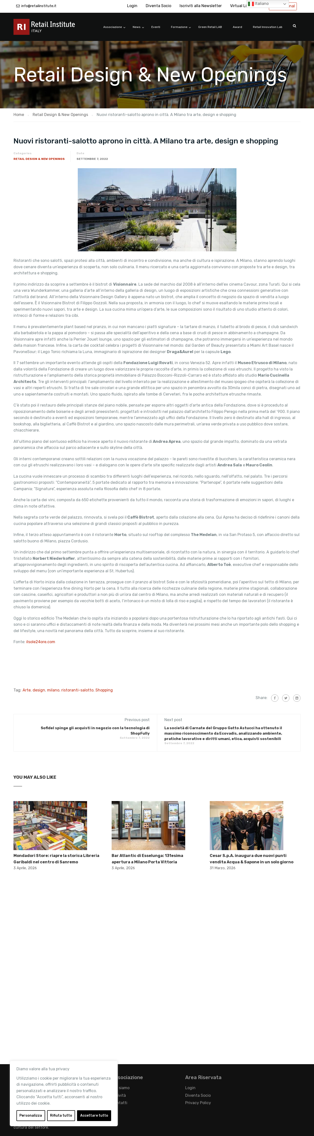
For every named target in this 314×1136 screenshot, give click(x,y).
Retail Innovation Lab (267, 27)
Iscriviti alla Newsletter (201, 5)
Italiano (258, 4)
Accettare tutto (94, 1115)
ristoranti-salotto (77, 690)
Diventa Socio (158, 5)
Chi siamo (121, 1087)
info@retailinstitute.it (38, 6)
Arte (27, 690)
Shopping (104, 690)
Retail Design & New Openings (39, 159)
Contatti (119, 1102)
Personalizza (30, 1115)
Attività (119, 1095)
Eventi (155, 27)
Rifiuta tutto (61, 1115)
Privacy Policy (198, 1102)
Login (132, 5)
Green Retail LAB (210, 27)
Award (237, 27)
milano (53, 690)
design (39, 690)
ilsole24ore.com (40, 641)
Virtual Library (243, 5)
